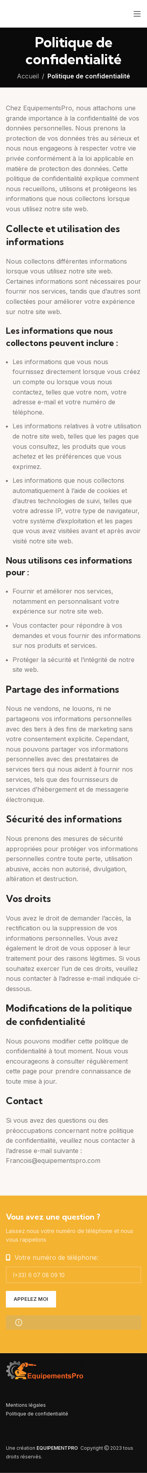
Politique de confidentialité (37, 1414)
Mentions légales (26, 1405)
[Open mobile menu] (137, 14)
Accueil (28, 76)
